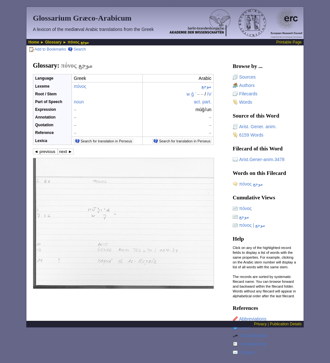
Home (33, 42)
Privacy (260, 324)
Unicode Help (252, 344)
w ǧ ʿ (195, 94)
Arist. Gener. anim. (258, 126)
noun (79, 101)
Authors (247, 85)
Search (79, 49)
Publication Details (286, 324)
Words (245, 102)
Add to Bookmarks (50, 49)
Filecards (248, 93)
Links (244, 327)
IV (209, 94)
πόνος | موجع (252, 225)
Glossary (53, 42)
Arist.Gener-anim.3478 (262, 159)
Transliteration (253, 335)
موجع (206, 86)
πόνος (80, 86)
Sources (247, 77)
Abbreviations (253, 318)
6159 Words (251, 135)
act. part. (202, 101)
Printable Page (289, 42)
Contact (247, 352)
